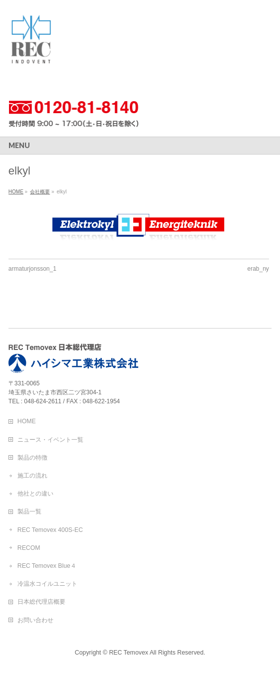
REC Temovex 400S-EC (50, 529)
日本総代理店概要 (41, 601)
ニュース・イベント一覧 (50, 439)
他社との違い (35, 493)
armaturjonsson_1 (32, 268)
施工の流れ (32, 475)
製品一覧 (29, 511)
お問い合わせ (35, 620)
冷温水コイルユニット (47, 583)
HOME (26, 421)
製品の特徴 (32, 457)
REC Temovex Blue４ (46, 565)
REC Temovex (128, 652)
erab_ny (258, 268)
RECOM (28, 547)
